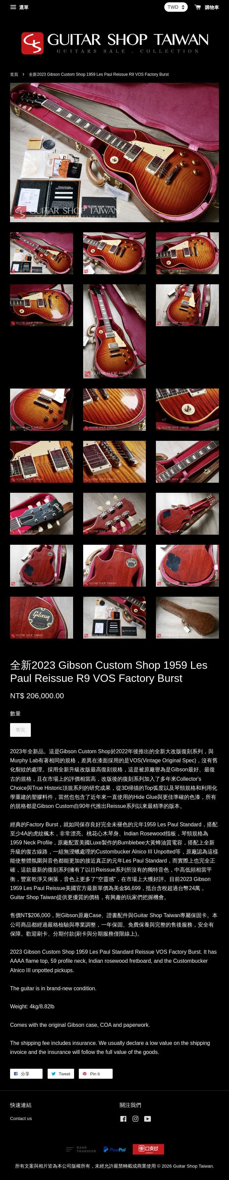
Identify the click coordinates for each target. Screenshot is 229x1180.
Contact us (21, 1118)
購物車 (206, 7)
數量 (15, 713)
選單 (19, 7)
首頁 (14, 74)
